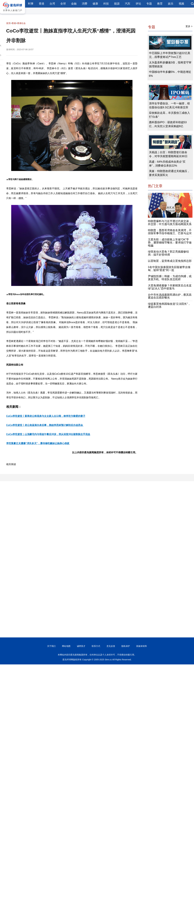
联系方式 (96, 646)
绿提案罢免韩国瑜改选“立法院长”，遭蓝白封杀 (169, 305)
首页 (8, 23)
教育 (160, 3)
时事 (30, 3)
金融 (74, 3)
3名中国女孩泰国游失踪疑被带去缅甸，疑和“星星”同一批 (169, 269)
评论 (138, 3)
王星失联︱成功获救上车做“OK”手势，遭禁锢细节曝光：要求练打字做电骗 (170, 242)
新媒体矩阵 (141, 646)
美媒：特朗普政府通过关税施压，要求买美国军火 (169, 173)
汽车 (127, 3)
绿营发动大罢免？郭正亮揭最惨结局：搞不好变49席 (168, 253)
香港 (41, 3)
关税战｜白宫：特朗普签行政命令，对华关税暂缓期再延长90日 (168, 154)
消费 (84, 3)
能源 (117, 3)
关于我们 (51, 646)
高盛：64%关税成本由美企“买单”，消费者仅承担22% (167, 163)
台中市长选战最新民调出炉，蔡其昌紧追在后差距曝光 (170, 296)
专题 (149, 3)
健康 (95, 3)
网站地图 (66, 646)
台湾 (52, 3)
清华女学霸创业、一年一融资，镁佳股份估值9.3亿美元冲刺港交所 (169, 105)
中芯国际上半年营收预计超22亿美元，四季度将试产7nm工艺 (169, 55)
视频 (181, 3)
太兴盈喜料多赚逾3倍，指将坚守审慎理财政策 (170, 64)
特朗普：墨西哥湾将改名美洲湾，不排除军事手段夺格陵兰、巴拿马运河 (170, 232)
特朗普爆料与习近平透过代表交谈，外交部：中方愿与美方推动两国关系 (170, 223)
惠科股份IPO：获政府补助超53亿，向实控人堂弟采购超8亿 (168, 124)
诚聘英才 (81, 646)
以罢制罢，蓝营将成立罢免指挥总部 (170, 260)
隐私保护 (125, 646)
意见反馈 (111, 646)
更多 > (189, 26)
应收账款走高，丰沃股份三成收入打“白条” (169, 114)
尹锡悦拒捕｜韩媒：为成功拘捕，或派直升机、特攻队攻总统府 (170, 278)
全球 (63, 3)
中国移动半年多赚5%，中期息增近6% (170, 73)
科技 (106, 3)
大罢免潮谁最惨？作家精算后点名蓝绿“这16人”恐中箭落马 (170, 287)
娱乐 (170, 3)
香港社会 (21, 23)
